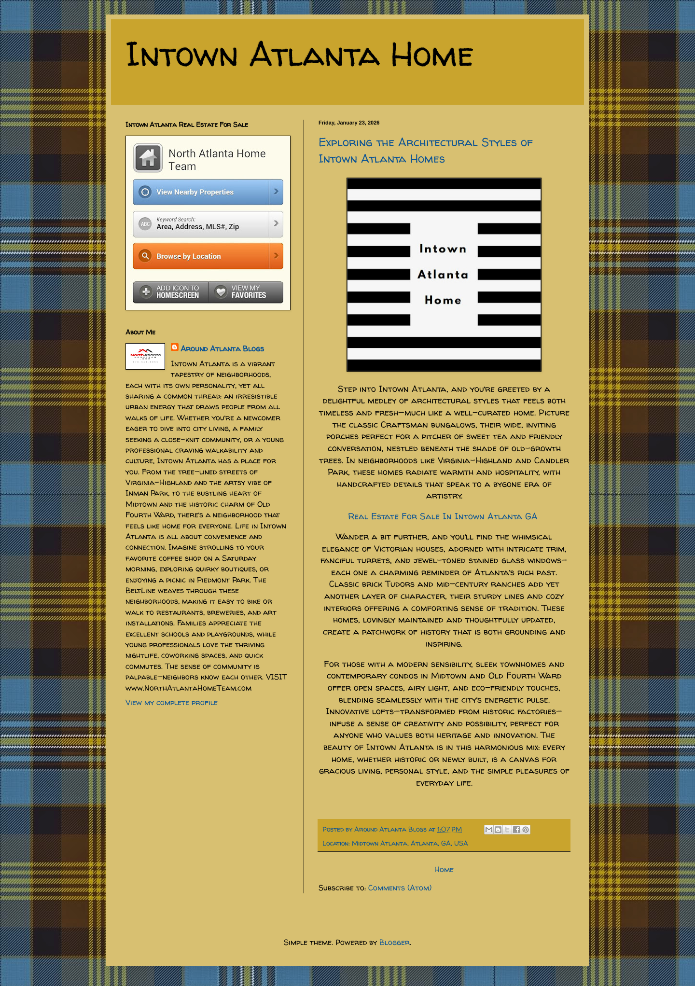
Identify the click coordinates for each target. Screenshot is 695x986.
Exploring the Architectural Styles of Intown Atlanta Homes (426, 150)
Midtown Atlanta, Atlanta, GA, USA (410, 843)
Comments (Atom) (399, 887)
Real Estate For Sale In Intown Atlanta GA (444, 516)
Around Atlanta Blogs (222, 348)
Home (444, 869)
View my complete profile (171, 702)
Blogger (394, 942)
